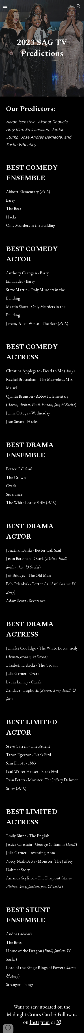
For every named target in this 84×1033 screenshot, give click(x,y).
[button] (5, 6)
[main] (42, 48)
